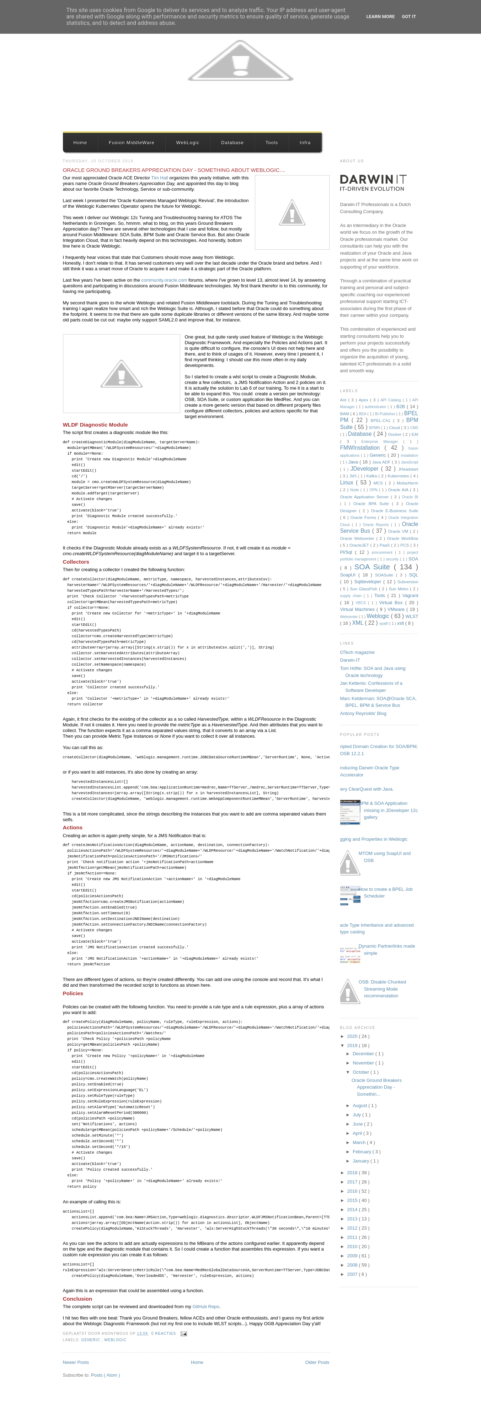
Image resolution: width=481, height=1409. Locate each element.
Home (80, 142)
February (363, 1151)
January (361, 1161)
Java (354, 462)
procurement (383, 552)
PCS (405, 545)
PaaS (385, 545)
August (360, 1105)
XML (358, 623)
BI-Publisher (385, 414)
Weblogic (115, 1340)
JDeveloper (366, 469)
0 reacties (164, 1333)
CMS (414, 428)
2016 (353, 1191)
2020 (353, 1036)
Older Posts (317, 1362)
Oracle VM (399, 531)
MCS (379, 483)
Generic (91, 1340)
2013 (353, 1218)
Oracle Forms (364, 517)
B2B (401, 406)
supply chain (352, 596)
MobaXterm (407, 483)
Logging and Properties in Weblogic (371, 839)
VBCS (362, 603)
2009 (353, 1255)
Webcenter (349, 617)
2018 (353, 1172)
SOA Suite (374, 567)
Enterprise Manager (382, 442)
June (358, 1124)
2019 (353, 1045)
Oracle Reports (377, 525)
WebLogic (188, 142)
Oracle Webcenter (358, 538)
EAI (415, 434)
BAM (345, 413)
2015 (353, 1200)
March (360, 1142)
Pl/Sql (347, 552)
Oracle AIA (399, 489)
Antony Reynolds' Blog (363, 713)
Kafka (373, 475)
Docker (395, 434)
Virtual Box (392, 602)
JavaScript (409, 462)
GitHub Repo (205, 1306)
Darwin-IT (350, 660)
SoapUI (349, 575)
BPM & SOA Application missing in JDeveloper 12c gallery (388, 810)
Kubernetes (399, 475)
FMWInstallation (362, 448)
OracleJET (359, 545)
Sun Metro (399, 588)
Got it (409, 16)
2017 (353, 1182)
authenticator (376, 407)
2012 (353, 1228)
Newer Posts (76, 1362)
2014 (353, 1209)
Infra (305, 142)
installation (409, 455)
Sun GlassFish (364, 588)
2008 (353, 1265)
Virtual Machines (358, 609)
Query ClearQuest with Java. (364, 789)
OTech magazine (357, 652)
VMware (397, 609)
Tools (272, 142)
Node (355, 490)
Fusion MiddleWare (132, 142)
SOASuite (385, 575)
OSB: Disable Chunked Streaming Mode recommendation (382, 988)
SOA (413, 559)
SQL (413, 575)
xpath (384, 623)
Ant (344, 399)
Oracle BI (410, 497)
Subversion (407, 581)
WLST (412, 616)
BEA (363, 414)
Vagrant (410, 595)
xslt (401, 623)
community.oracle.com (164, 280)
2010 (353, 1246)
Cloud (395, 427)
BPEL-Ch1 (382, 420)
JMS (353, 476)
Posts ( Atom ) (105, 1375)
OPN (374, 490)
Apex (364, 399)
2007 (353, 1274)
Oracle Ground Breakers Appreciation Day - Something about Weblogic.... (174, 170)
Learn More (381, 16)
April (358, 1133)
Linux (348, 482)
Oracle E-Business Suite (394, 510)
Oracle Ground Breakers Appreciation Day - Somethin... (377, 1087)
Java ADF (382, 462)
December (364, 1053)
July (357, 1114)
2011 (353, 1237)
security (393, 559)
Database (232, 142)
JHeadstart (408, 469)
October (361, 1072)
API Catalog (392, 400)
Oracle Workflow (402, 538)
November (364, 1063)
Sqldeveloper (369, 581)
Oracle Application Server (365, 496)
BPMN (375, 428)
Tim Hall (159, 177)
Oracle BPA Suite (372, 503)
